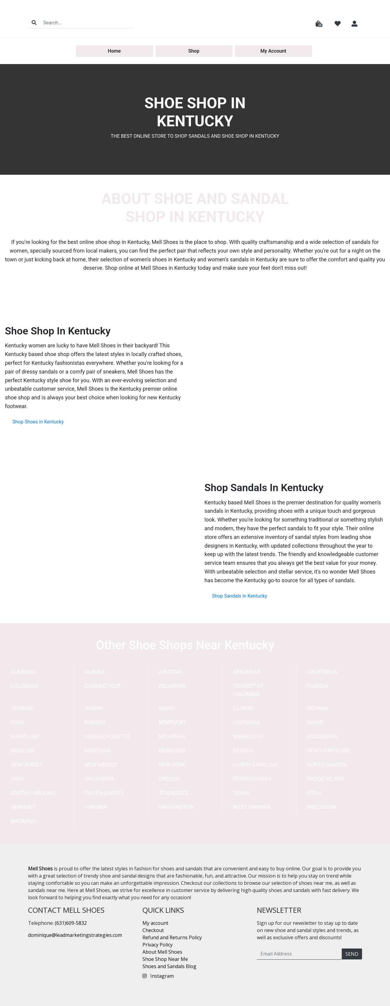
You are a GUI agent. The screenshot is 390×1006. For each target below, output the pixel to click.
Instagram (158, 976)
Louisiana (246, 722)
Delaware (172, 686)
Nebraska (172, 750)
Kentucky (172, 722)
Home (114, 51)
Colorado (25, 686)
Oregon (169, 779)
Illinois (243, 708)
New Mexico (101, 764)
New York (172, 764)
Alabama (23, 672)
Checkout (153, 930)
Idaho (167, 708)
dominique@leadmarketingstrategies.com (75, 935)
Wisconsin (321, 807)
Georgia (22, 708)
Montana (98, 750)
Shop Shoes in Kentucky (38, 422)
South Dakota (104, 793)
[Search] (86, 22)
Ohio (17, 779)
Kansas (95, 722)
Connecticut (103, 686)
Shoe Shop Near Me (165, 959)
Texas (241, 793)
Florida (317, 686)
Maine (315, 722)
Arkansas (247, 672)
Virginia (96, 807)
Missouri (23, 750)
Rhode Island (326, 779)
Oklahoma (99, 779)
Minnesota (248, 736)
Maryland (25, 736)
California (322, 672)
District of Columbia (248, 690)
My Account (273, 51)
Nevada (243, 750)
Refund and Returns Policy (172, 937)
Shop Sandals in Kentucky (239, 596)
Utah (314, 793)
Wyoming (23, 821)
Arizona (170, 672)
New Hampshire (329, 750)
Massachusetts (107, 736)
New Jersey (27, 764)
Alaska (95, 672)
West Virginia (252, 807)
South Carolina (33, 793)
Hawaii (94, 708)
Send (351, 954)
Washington (176, 807)
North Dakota (327, 764)
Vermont (23, 807)
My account (155, 923)
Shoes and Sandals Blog (169, 966)
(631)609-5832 (71, 923)
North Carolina (255, 764)
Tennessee (174, 793)
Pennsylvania (252, 779)
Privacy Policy (157, 944)
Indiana (317, 708)
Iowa (17, 722)
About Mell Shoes (162, 952)
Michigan (172, 736)
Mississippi (322, 736)
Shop (193, 51)
